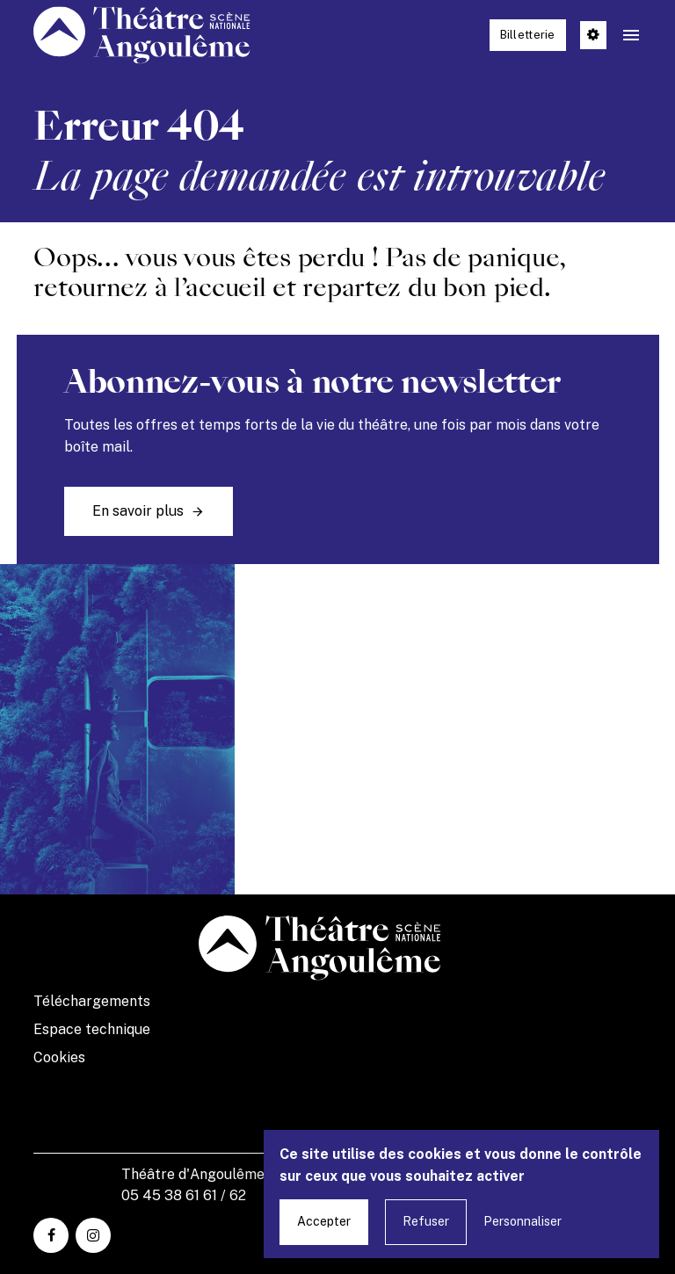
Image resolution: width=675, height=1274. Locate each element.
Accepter (324, 1221)
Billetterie (527, 34)
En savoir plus (138, 511)
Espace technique (91, 1029)
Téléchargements (91, 1001)
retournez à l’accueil (149, 288)
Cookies (59, 1057)
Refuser (426, 1221)
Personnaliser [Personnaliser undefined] (522, 1221)
